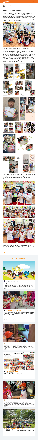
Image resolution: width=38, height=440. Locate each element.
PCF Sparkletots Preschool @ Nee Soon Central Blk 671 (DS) (20, 6)
